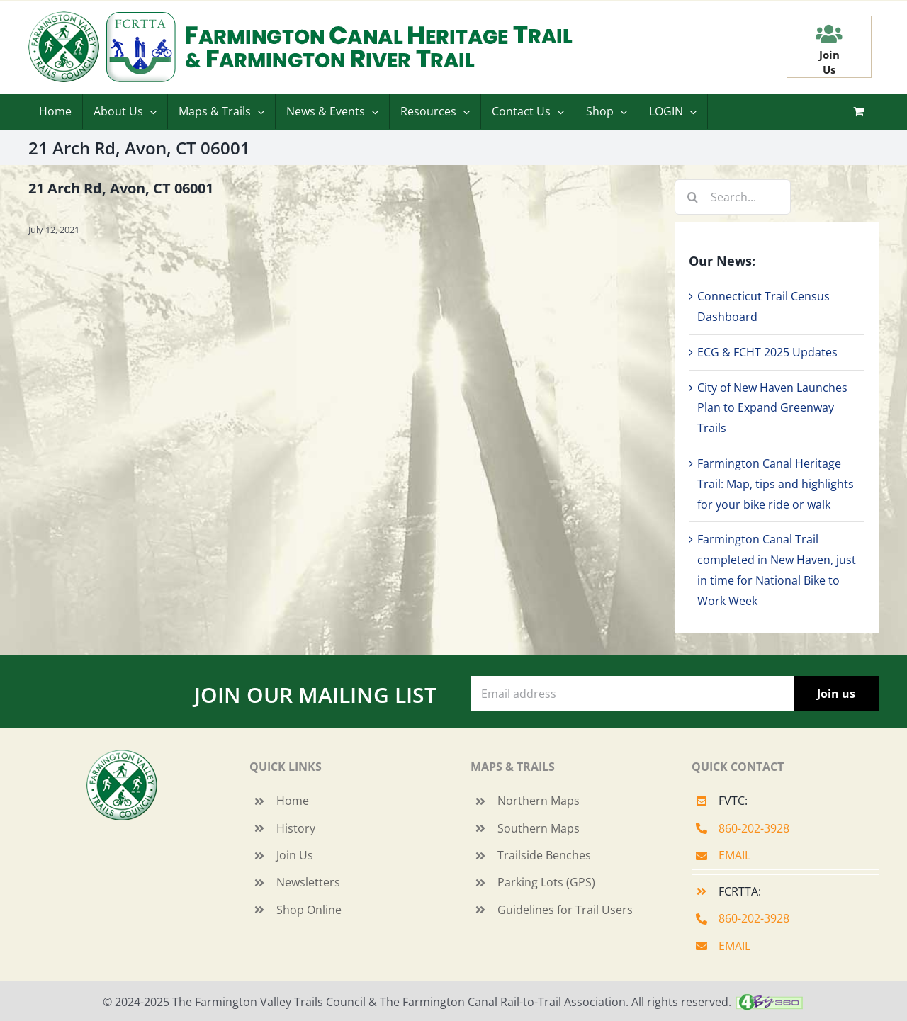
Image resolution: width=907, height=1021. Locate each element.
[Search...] (733, 197)
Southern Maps (538, 828)
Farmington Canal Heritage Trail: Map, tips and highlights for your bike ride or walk (775, 484)
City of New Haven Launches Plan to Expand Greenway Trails (772, 408)
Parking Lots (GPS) (546, 882)
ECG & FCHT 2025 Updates (767, 352)
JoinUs (829, 62)
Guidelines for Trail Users (565, 910)
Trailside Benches (544, 855)
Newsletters (308, 882)
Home (292, 800)
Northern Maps (538, 800)
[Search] (692, 197)
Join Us (294, 855)
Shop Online (309, 910)
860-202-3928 (754, 828)
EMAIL (734, 855)
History (295, 828)
